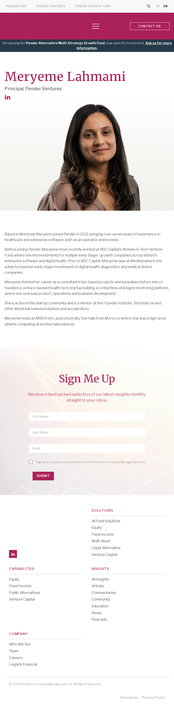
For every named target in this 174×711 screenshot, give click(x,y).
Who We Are (20, 644)
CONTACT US (149, 26)
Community (101, 599)
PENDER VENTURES (51, 6)
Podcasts (99, 619)
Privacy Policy (153, 697)
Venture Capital (104, 554)
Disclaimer (129, 697)
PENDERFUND (16, 6)
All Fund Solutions (106, 521)
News (97, 613)
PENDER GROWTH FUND (93, 6)
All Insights (100, 579)
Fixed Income (103, 534)
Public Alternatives (24, 593)
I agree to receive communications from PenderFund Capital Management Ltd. (90, 462)
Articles (98, 586)
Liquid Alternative (106, 548)
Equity (97, 527)
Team (13, 651)
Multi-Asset (101, 541)
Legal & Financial (23, 664)
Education (100, 606)
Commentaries (104, 593)
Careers (16, 658)
